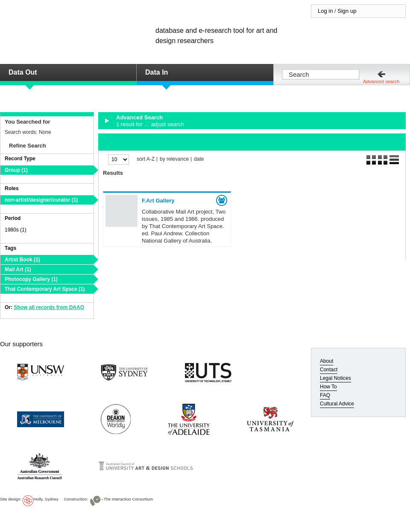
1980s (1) (15, 230)
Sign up (346, 11)
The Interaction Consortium (128, 499)
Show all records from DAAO (49, 307)
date (199, 159)
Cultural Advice (337, 404)
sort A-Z (146, 159)
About (326, 361)
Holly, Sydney (46, 499)
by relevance (174, 159)
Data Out (23, 72)
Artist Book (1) (22, 260)
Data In (156, 72)
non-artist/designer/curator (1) (41, 200)
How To (328, 387)
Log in (325, 11)
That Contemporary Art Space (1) (45, 289)
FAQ (325, 395)
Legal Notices (335, 378)
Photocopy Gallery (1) (31, 279)
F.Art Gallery (158, 200)
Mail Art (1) (18, 269)
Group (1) (16, 170)
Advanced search (381, 81)
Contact (328, 370)
